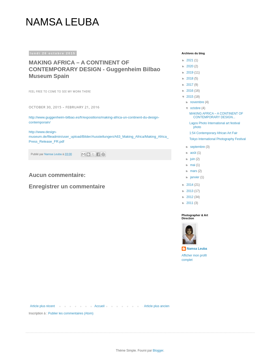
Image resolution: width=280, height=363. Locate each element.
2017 (190, 85)
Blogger (158, 350)
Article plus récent (42, 306)
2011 (190, 203)
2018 (190, 78)
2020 (190, 66)
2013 (190, 191)
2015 (190, 96)
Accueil (99, 306)
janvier (195, 177)
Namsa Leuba (197, 248)
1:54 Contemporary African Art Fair (213, 133)
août (193, 153)
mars (194, 171)
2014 (190, 185)
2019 (190, 72)
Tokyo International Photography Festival (217, 139)
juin (193, 159)
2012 (190, 197)
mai (193, 165)
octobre (195, 108)
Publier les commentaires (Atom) (70, 313)
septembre (198, 147)
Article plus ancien (156, 306)
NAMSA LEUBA (62, 22)
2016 (190, 91)
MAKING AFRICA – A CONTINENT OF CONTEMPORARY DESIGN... (216, 115)
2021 (190, 60)
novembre (197, 102)
